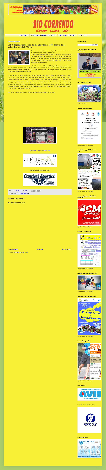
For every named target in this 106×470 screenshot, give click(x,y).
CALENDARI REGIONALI (67, 35)
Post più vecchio (66, 249)
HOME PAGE (23, 35)
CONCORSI (82, 35)
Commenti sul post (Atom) (21, 252)
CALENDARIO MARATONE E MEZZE (43, 35)
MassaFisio (33, 150)
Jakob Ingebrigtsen (24, 193)
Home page (40, 249)
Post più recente (13, 249)
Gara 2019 (16, 193)
